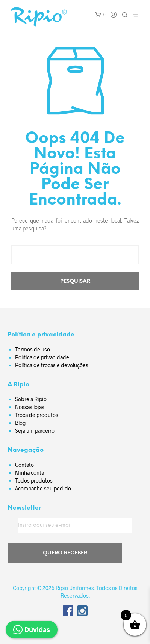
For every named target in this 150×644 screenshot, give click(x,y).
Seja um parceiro (35, 430)
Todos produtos (34, 480)
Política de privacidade (42, 357)
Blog (20, 423)
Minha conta (29, 472)
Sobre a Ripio (31, 399)
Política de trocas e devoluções (51, 365)
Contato (24, 465)
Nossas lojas (29, 407)
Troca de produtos (36, 415)
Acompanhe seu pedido (43, 488)
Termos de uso (32, 349)
